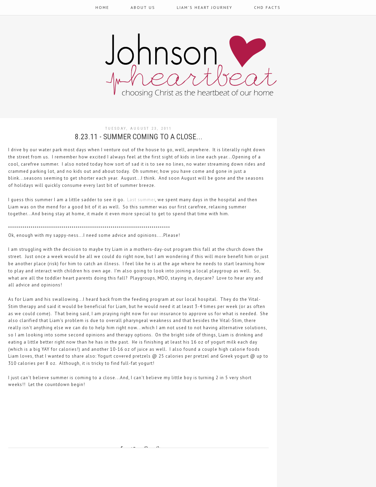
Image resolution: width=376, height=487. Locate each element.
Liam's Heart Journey (204, 7)
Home (102, 7)
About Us (143, 7)
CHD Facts (267, 7)
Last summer (141, 200)
